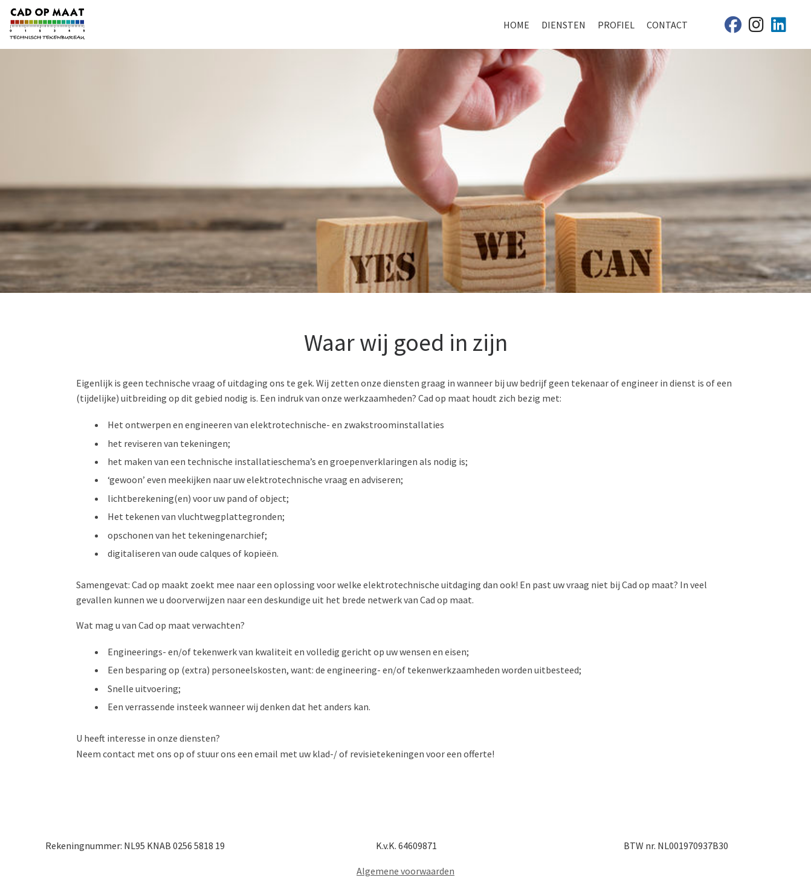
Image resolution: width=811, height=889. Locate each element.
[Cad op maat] (733, 27)
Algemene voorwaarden (405, 871)
